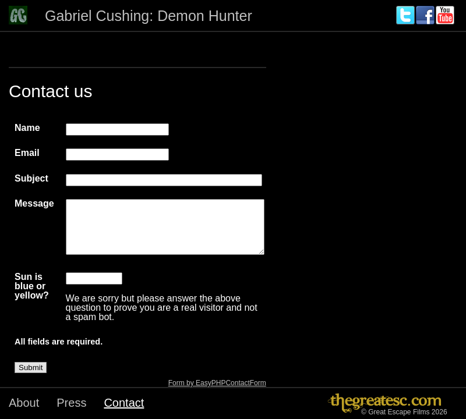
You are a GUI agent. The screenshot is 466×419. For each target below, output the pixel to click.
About (24, 402)
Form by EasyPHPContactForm (217, 383)
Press (71, 402)
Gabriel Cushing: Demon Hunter (148, 16)
